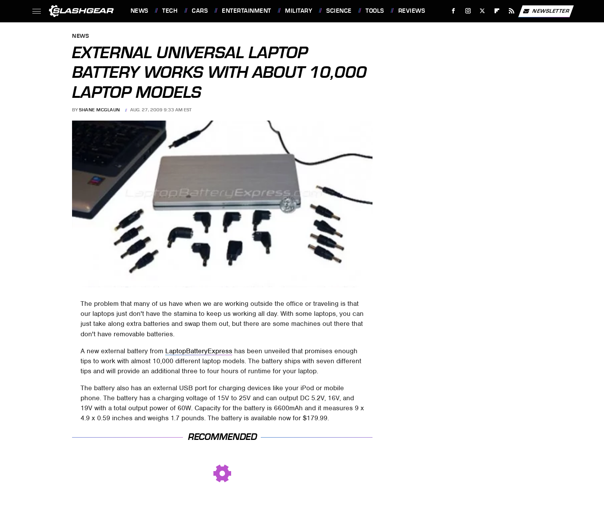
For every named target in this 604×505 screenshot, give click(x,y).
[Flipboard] (497, 11)
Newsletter (546, 11)
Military (298, 10)
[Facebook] (453, 11)
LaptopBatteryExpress (198, 351)
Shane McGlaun (99, 109)
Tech (170, 10)
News (139, 10)
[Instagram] (467, 11)
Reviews (411, 10)
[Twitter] (482, 11)
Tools (375, 10)
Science (339, 10)
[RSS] (511, 11)
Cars (200, 10)
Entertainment (246, 10)
